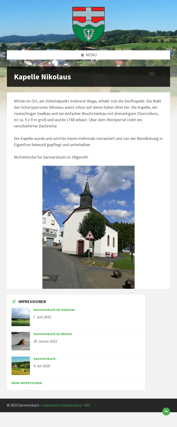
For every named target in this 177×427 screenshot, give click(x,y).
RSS (87, 405)
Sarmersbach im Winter (52, 334)
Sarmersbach (44, 358)
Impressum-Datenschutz (62, 405)
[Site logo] (88, 40)
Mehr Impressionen (27, 383)
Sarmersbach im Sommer (54, 309)
